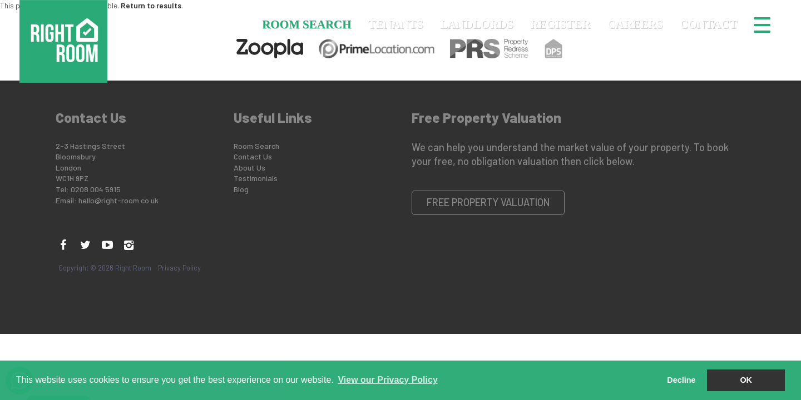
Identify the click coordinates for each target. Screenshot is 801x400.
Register (560, 24)
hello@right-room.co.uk (118, 200)
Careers (634, 24)
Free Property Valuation (488, 202)
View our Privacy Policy (387, 379)
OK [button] (746, 380)
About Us (249, 167)
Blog (241, 189)
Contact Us (253, 156)
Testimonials (256, 178)
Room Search (306, 24)
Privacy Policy (179, 267)
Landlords (476, 24)
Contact (708, 24)
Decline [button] (681, 380)
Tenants (395, 24)
